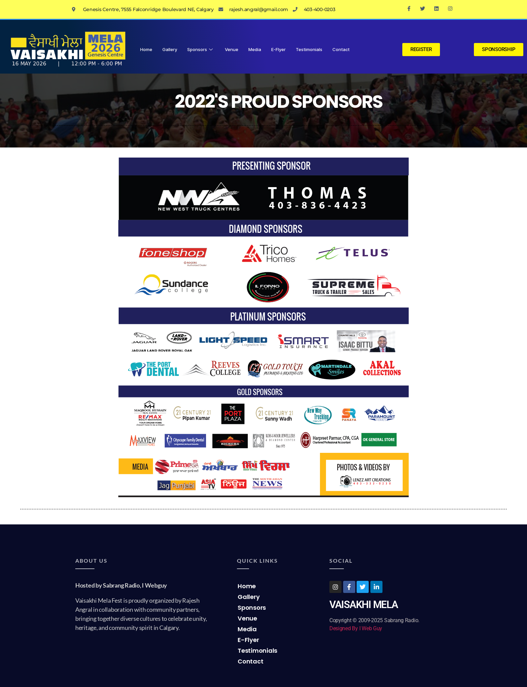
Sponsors (200, 49)
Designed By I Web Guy (355, 628)
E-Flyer (278, 49)
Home (146, 49)
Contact (341, 49)
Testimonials (309, 49)
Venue (231, 49)
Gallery (169, 49)
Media (254, 49)
